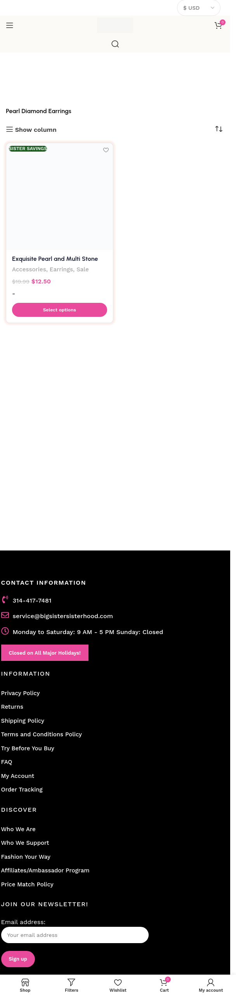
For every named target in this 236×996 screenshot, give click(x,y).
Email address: (75, 931)
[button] (59, 310)
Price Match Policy (27, 884)
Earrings (61, 269)
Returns (12, 706)
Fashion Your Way (25, 856)
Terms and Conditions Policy (41, 734)
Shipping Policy (22, 720)
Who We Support (25, 842)
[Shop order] (218, 129)
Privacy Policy (20, 693)
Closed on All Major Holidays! (45, 653)
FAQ (6, 761)
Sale (83, 269)
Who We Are (18, 829)
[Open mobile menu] (9, 25)
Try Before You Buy (27, 748)
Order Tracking (22, 789)
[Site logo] (115, 24)
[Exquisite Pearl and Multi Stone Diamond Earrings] (59, 196)
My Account (18, 775)
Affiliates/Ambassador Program (45, 870)
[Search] (115, 44)
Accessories (29, 269)
